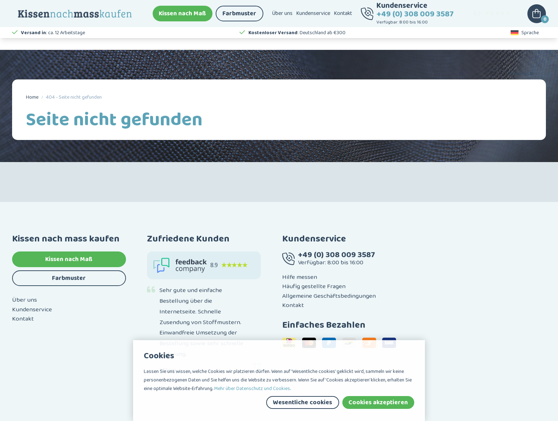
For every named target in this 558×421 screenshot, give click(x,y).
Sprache (525, 43)
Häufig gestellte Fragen (314, 261)
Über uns (282, 17)
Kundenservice (313, 17)
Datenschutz (98, 415)
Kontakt (343, 17)
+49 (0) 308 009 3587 (415, 18)
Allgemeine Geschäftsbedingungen (329, 271)
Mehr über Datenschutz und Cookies (252, 389)
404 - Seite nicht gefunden (74, 97)
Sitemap (21, 415)
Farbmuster (239, 18)
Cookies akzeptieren (378, 402)
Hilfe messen (299, 252)
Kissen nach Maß (182, 18)
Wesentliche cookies (302, 402)
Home (32, 97)
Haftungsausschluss (57, 415)
